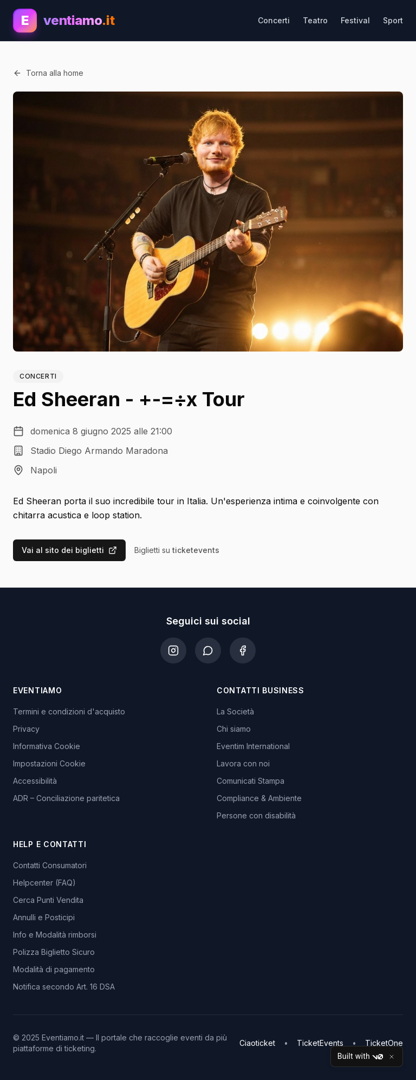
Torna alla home (48, 72)
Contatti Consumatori (50, 865)
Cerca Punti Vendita (48, 900)
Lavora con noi (243, 763)
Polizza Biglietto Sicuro (54, 952)
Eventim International (253, 746)
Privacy (26, 728)
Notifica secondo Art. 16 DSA (64, 986)
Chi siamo (234, 728)
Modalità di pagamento (54, 969)
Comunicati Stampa (250, 780)
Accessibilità (35, 780)
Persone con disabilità (256, 815)
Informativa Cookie (46, 746)
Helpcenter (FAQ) (44, 882)
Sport (393, 20)
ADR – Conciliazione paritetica (66, 798)
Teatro (315, 20)
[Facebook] (243, 650)
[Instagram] (173, 650)
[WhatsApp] (208, 650)
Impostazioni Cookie (49, 763)
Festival (355, 20)
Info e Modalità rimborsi (54, 934)
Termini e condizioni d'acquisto (69, 711)
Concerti (274, 20)
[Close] (391, 1056)
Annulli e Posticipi (44, 917)
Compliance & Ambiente (259, 798)
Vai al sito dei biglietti (69, 550)
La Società (235, 711)
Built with (360, 1056)
